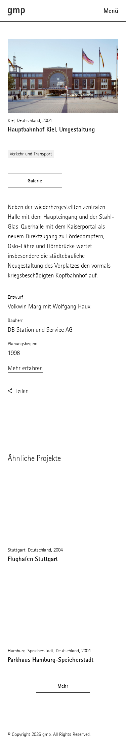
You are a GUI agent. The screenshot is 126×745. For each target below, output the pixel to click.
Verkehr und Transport (31, 154)
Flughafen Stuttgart (33, 559)
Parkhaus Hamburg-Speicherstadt (50, 659)
